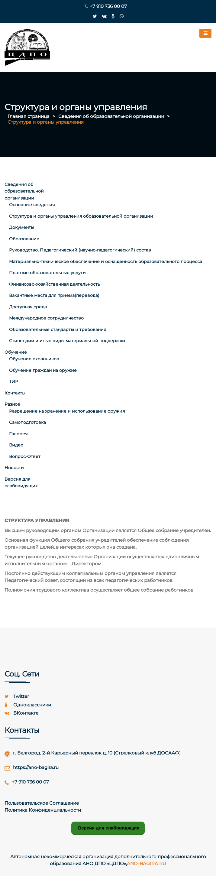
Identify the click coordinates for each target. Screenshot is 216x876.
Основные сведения (32, 204)
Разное (12, 404)
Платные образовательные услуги (47, 272)
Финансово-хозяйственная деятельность (54, 284)
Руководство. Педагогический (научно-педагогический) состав (80, 250)
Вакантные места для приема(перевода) (54, 295)
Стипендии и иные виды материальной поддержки (67, 340)
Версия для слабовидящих (108, 827)
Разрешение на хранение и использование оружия (67, 411)
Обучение (16, 352)
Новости (14, 467)
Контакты (15, 393)
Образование (24, 239)
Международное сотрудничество (46, 318)
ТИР (13, 381)
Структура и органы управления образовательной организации (81, 216)
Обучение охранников (34, 359)
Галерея (18, 433)
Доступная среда (28, 307)
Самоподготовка (27, 422)
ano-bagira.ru (146, 863)
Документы (21, 227)
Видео (16, 445)
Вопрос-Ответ (24, 456)
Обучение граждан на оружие (43, 370)
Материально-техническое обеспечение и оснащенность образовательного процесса (105, 261)
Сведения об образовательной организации (111, 116)
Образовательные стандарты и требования (57, 329)
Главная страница (29, 116)
